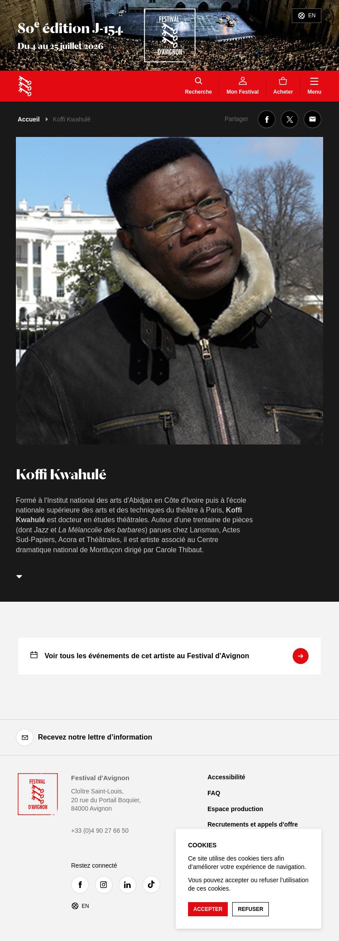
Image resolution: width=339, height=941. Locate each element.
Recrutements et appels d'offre (252, 824)
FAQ (213, 793)
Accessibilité (226, 777)
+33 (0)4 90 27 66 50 (99, 830)
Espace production (235, 808)
